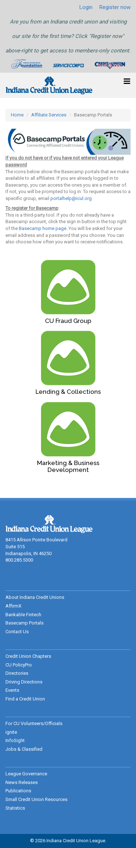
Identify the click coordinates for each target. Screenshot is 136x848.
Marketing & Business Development (68, 466)
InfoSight (15, 740)
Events (12, 690)
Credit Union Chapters (28, 656)
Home (17, 115)
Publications (18, 790)
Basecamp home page (42, 228)
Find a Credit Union (25, 699)
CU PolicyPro (18, 665)
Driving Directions (23, 682)
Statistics (15, 808)
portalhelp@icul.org (71, 198)
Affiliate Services (48, 115)
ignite (11, 732)
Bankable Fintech (23, 614)
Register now (115, 7)
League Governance (26, 773)
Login (85, 7)
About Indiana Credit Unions (34, 597)
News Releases (21, 782)
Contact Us (17, 631)
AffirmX (13, 606)
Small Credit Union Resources (36, 799)
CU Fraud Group (68, 320)
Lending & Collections (68, 391)
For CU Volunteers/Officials (33, 723)
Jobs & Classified (23, 749)
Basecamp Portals (24, 623)
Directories (16, 673)
